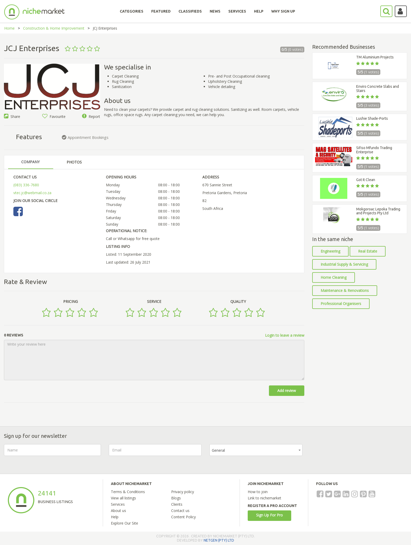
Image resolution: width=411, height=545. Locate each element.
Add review (286, 390)
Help (114, 516)
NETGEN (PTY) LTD (219, 540)
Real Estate (367, 251)
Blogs (176, 497)
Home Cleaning (334, 277)
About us (118, 510)
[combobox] (255, 450)
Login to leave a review (284, 335)
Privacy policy (182, 491)
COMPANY (30, 161)
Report (91, 116)
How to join (258, 491)
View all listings (123, 497)
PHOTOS (74, 162)
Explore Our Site (124, 523)
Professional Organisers (341, 303)
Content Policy (183, 516)
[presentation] (350, 454)
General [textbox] (218, 450)
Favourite (54, 116)
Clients (176, 504)
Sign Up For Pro (269, 515)
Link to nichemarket (264, 497)
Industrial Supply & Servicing (344, 264)
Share (12, 116)
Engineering (330, 251)
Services (118, 504)
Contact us (180, 510)
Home (9, 28)
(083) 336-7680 (26, 184)
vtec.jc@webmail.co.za (32, 192)
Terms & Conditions (128, 491)
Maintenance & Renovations (345, 290)
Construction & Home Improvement (53, 28)
